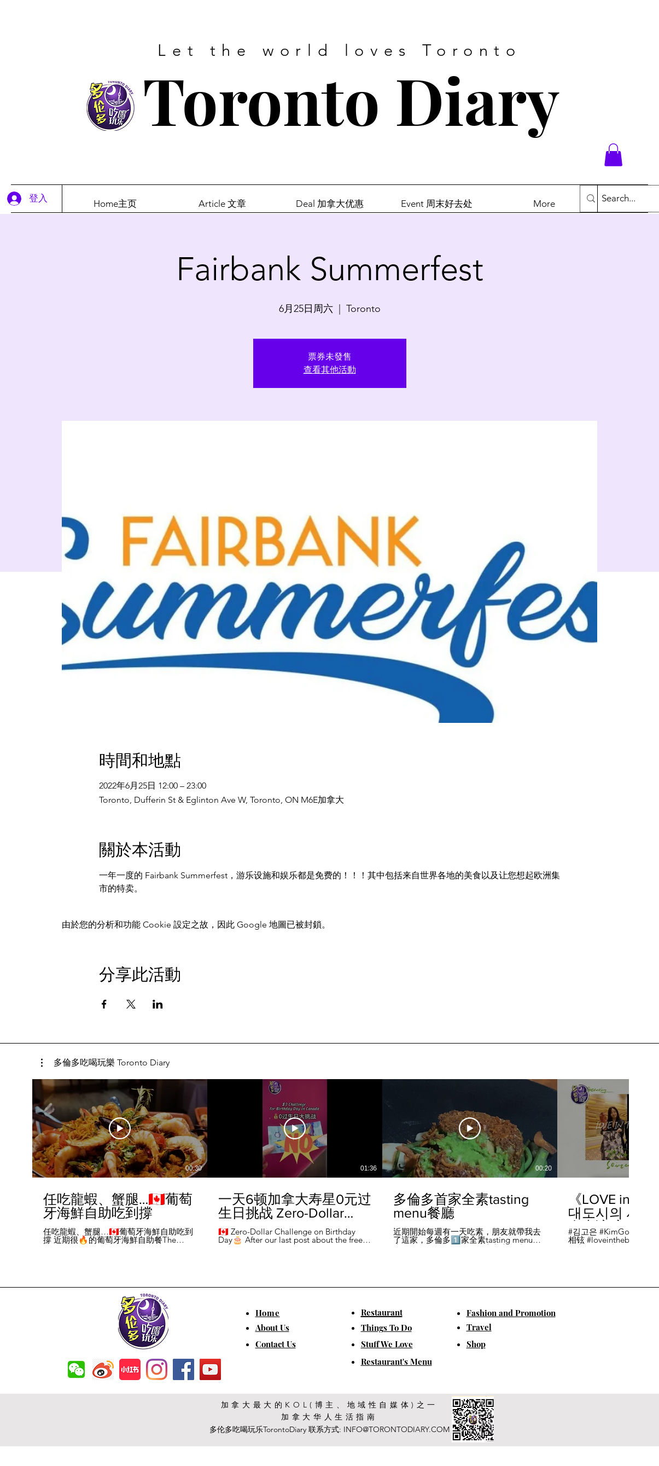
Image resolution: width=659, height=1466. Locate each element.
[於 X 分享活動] (131, 1004)
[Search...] (629, 199)
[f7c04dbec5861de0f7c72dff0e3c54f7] (76, 1369)
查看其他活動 (330, 369)
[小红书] (130, 1369)
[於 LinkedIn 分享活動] (158, 1004)
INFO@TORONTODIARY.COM (396, 1429)
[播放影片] (120, 1128)
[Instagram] (156, 1369)
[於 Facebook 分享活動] (104, 1004)
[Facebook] (183, 1369)
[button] (613, 154)
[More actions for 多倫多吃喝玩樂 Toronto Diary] (105, 1063)
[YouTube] (210, 1369)
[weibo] (103, 1369)
